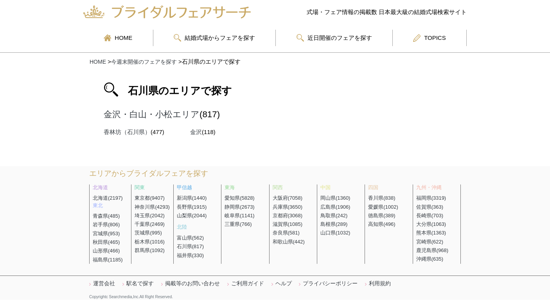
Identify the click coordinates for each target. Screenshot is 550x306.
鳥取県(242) (333, 215)
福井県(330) (190, 255)
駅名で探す (140, 283)
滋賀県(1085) (288, 224)
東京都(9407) (150, 198)
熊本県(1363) (431, 233)
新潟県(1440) (192, 198)
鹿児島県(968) (432, 250)
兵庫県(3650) (288, 207)
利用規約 (380, 283)
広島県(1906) (335, 207)
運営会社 (104, 283)
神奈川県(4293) (152, 207)
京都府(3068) (288, 215)
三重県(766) (238, 224)
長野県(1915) (192, 207)
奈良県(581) (286, 233)
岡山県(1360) (335, 198)
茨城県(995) (148, 233)
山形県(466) (106, 251)
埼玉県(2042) (150, 215)
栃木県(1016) (150, 242)
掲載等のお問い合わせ (192, 283)
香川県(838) (381, 198)
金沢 (196, 132)
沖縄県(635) (429, 259)
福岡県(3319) (431, 198)
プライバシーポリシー (330, 283)
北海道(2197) (108, 198)
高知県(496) (381, 224)
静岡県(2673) (240, 207)
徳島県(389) (381, 215)
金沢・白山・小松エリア (152, 114)
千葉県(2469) (150, 224)
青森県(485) (106, 216)
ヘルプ (283, 283)
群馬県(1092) (150, 250)
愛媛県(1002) (383, 207)
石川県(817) (190, 246)
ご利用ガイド (247, 283)
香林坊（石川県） (127, 132)
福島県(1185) (108, 260)
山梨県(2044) (192, 215)
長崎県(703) (429, 215)
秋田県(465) (106, 242)
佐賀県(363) (429, 207)
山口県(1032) (335, 233)
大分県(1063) (431, 224)
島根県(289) (333, 224)
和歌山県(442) (289, 242)
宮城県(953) (106, 233)
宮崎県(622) (429, 242)
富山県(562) (190, 238)
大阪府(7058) (288, 198)
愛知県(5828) (240, 198)
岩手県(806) (106, 224)
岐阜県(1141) (240, 215)
